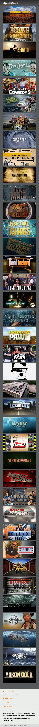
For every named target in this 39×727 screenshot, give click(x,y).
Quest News (8, 699)
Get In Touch (8, 706)
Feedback (7, 702)
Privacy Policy (13, 725)
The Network (8, 691)
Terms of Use (6, 725)
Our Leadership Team (11, 695)
